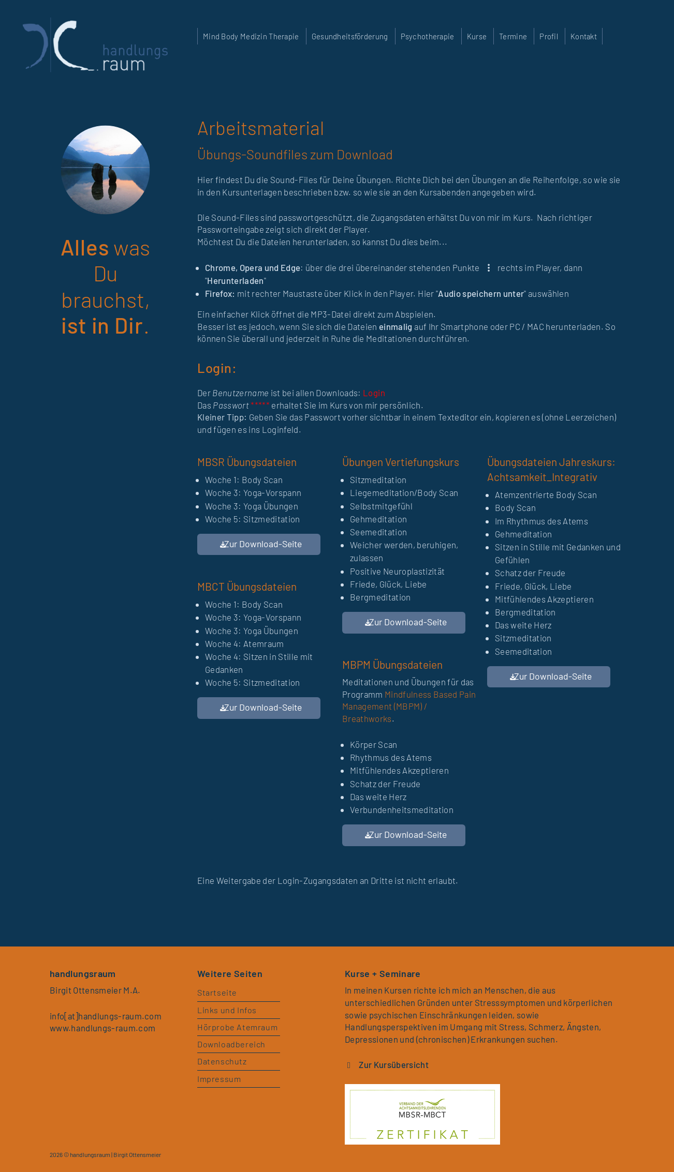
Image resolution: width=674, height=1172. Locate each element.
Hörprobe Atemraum (237, 1027)
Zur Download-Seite (263, 543)
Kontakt (583, 36)
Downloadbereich (232, 1044)
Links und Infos (227, 1010)
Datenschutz (222, 1061)
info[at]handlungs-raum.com (107, 1016)
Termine (513, 36)
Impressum (219, 1079)
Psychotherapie (428, 36)
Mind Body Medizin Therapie (251, 36)
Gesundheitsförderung (350, 36)
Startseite (217, 992)
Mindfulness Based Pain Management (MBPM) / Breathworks (409, 706)
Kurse (477, 36)
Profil (548, 36)
